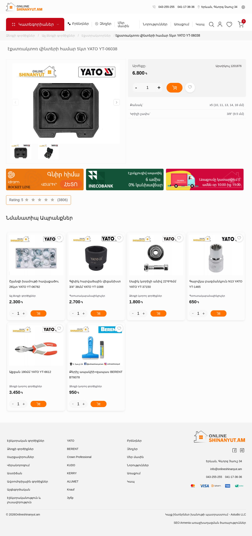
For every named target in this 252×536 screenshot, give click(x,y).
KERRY (72, 473)
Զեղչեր (103, 23)
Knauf (71, 489)
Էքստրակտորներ (96, 35)
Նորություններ (155, 24)
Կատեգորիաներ (35, 24)
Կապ (200, 24)
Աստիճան (14, 473)
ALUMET (73, 481)
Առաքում (181, 24)
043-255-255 (165, 6)
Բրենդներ (78, 23)
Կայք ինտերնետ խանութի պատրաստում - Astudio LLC (205, 514)
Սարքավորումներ (20, 457)
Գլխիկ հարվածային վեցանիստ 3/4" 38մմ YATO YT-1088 (95, 284)
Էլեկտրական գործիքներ (25, 440)
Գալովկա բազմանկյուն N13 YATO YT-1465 (215, 284)
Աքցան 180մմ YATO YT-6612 (30, 371)
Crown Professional (79, 457)
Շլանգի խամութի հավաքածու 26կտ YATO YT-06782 (34, 284)
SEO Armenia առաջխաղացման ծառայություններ (210, 522)
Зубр (70, 497)
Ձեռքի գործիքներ (20, 35)
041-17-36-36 (185, 6)
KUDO (71, 465)
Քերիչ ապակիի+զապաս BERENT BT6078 (96, 374)
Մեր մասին (123, 24)
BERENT (73, 449)
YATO (70, 440)
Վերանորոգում (18, 465)
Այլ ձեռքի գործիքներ (58, 35)
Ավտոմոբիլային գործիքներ (27, 481)
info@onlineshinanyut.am (226, 469)
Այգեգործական (18, 489)
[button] (117, 102)
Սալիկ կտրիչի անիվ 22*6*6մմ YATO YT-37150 (152, 284)
